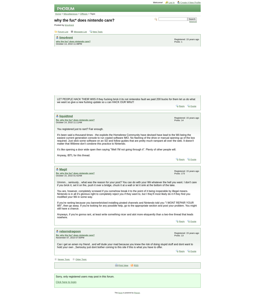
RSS (136, 265)
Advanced (193, 22)
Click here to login (66, 282)
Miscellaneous (71, 14)
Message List (80, 32)
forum (120, 293)
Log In (171, 2)
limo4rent (69, 25)
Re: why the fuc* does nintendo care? (75, 120)
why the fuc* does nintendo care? (73, 41)
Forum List (63, 32)
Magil (63, 169)
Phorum (137, 293)
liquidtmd (66, 116)
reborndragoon (70, 231)
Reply (182, 106)
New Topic (98, 32)
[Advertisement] (127, 71)
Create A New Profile (190, 2)
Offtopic (84, 14)
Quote (193, 106)
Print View (123, 265)
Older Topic (81, 259)
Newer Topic (64, 259)
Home (58, 14)
